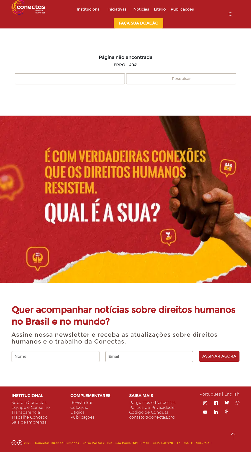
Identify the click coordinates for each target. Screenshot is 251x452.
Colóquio (79, 407)
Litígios (77, 412)
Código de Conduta (148, 412)
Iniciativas (117, 9)
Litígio (160, 9)
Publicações (182, 9)
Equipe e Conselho (31, 407)
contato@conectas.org (152, 417)
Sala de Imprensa (29, 422)
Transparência (26, 412)
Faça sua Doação (138, 23)
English (231, 394)
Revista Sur (81, 402)
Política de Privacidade (152, 407)
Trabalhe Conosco (30, 417)
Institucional (89, 9)
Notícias (141, 9)
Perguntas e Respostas (152, 402)
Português (210, 394)
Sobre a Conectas (29, 402)
